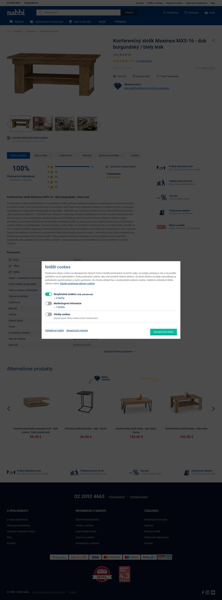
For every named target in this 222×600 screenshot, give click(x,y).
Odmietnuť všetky (54, 330)
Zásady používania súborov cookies (77, 283)
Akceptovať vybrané (77, 330)
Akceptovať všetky (163, 331)
